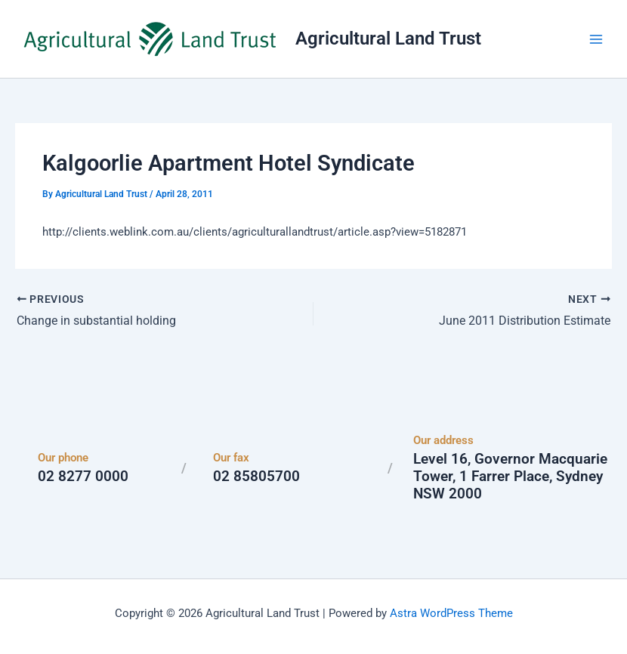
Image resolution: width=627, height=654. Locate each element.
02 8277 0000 (83, 476)
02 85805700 (256, 476)
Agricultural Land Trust (388, 38)
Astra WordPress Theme (451, 612)
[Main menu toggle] (596, 39)
